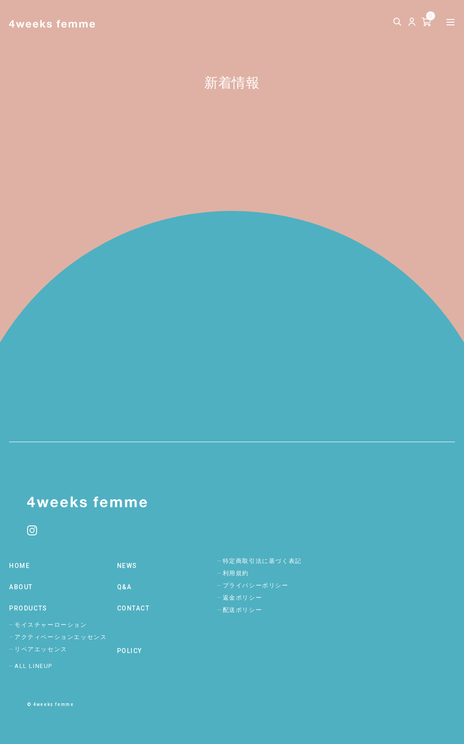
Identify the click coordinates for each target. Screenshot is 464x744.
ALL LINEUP (33, 666)
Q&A (124, 587)
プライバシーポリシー (256, 585)
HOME (19, 565)
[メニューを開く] (450, 22)
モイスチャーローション (50, 625)
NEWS (127, 565)
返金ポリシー (242, 598)
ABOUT (21, 587)
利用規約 (236, 573)
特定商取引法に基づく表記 (262, 561)
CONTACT (133, 608)
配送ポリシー (242, 610)
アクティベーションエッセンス (60, 637)
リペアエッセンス (40, 649)
